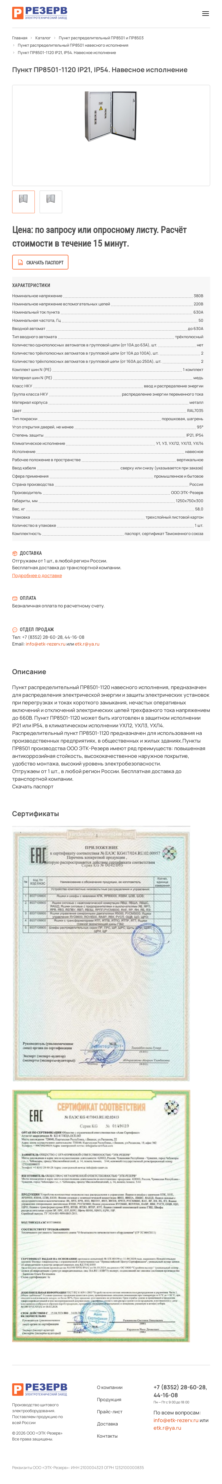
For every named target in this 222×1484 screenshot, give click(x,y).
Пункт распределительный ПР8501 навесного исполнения (73, 45)
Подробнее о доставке (37, 575)
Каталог (43, 37)
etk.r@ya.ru (87, 644)
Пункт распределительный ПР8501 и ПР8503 (101, 37)
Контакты (107, 1436)
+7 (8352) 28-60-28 (42, 637)
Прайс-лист (109, 1411)
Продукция (109, 1399)
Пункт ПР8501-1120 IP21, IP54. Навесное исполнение (67, 52)
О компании (109, 1387)
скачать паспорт (44, 263)
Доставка (107, 1424)
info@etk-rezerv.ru (46, 644)
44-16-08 (74, 637)
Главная (19, 37)
